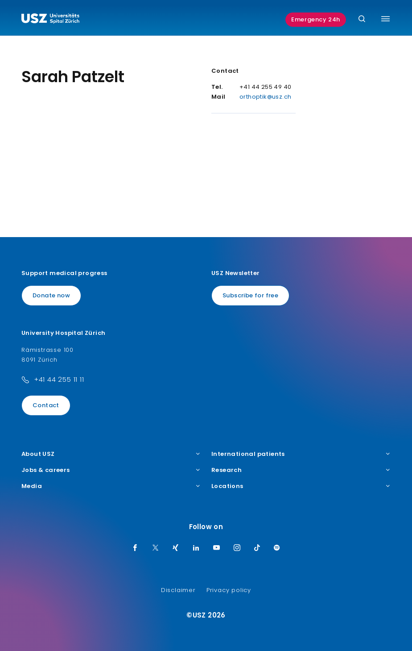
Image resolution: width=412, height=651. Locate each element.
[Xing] (175, 548)
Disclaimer (178, 590)
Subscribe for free (250, 295)
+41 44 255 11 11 (59, 379)
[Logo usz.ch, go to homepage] (50, 20)
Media (111, 486)
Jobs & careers (111, 470)
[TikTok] (257, 548)
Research (301, 470)
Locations (301, 486)
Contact (46, 405)
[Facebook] (135, 548)
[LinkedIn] (196, 548)
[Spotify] (276, 548)
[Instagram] (237, 548)
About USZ (111, 454)
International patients (301, 454)
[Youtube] (216, 548)
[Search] (362, 19)
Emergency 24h (315, 19)
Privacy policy (228, 590)
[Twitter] (155, 548)
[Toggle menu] (385, 18)
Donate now (51, 295)
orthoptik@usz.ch (265, 96)
